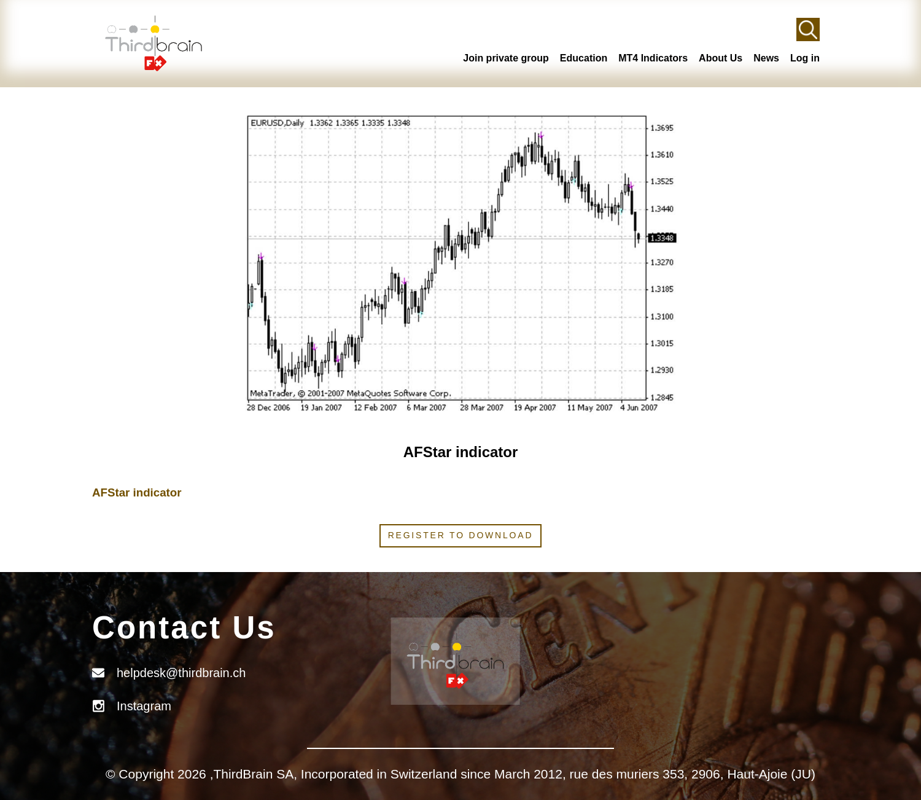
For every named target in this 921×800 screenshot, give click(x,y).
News (766, 58)
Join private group (506, 58)
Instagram (144, 706)
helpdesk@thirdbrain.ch (181, 673)
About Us (720, 58)
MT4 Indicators (653, 58)
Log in (805, 58)
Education (583, 58)
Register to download (461, 535)
